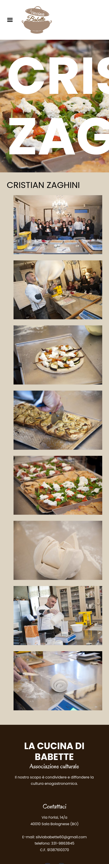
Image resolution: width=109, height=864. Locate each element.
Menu (11, 20)
